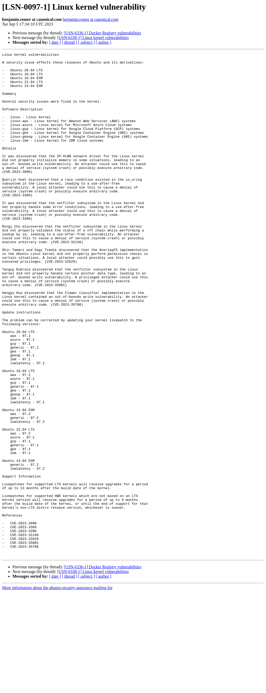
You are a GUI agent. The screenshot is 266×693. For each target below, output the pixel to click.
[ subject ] (86, 42)
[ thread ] (69, 42)
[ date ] (55, 42)
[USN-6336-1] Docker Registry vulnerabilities (102, 33)
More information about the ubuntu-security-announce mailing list (57, 688)
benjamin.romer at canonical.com (90, 19)
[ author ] (103, 42)
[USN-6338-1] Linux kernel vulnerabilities (93, 37)
